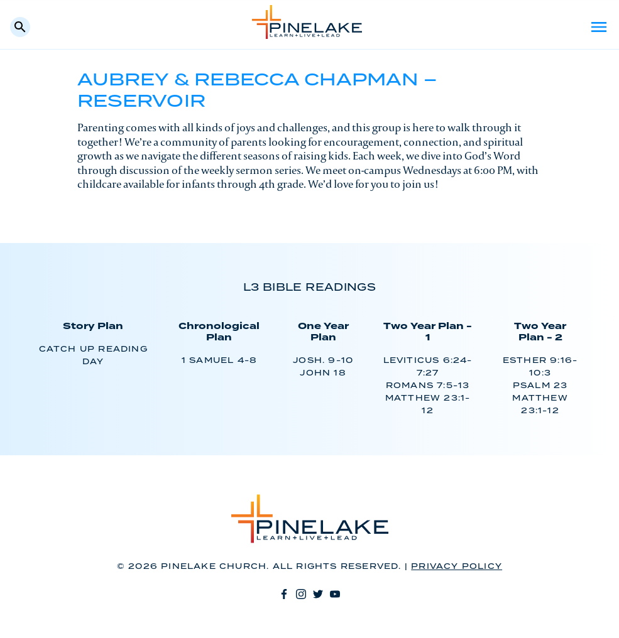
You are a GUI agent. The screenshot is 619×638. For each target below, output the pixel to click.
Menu (599, 27)
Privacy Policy (456, 567)
